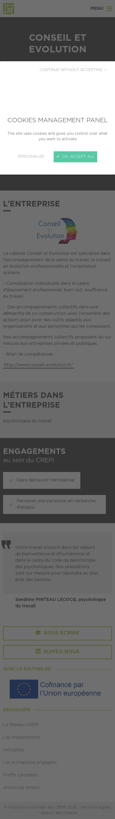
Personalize (31, 156)
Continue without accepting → (73, 70)
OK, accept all (75, 156)
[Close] (57, 409)
